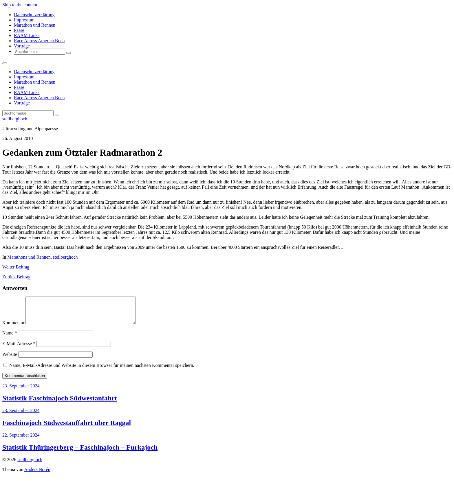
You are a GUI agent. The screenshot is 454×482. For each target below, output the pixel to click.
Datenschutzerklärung (34, 14)
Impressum (24, 19)
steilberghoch (14, 118)
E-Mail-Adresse (18, 348)
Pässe (19, 30)
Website (9, 359)
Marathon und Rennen (34, 25)
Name (9, 338)
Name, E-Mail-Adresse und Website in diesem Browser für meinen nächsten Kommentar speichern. (101, 370)
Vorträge (22, 45)
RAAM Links (26, 35)
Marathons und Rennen (28, 257)
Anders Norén (37, 474)
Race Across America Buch (39, 40)
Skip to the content (19, 4)
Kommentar (13, 327)
